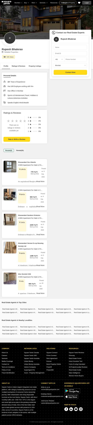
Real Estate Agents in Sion (28, 334)
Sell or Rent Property (68, 3)
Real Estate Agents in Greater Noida (49, 312)
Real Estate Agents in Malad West (12, 327)
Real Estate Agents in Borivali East (66, 334)
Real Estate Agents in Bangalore (66, 309)
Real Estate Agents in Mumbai (11, 309)
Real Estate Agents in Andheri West (31, 327)
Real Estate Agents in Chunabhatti (48, 334)
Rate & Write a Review (16, 139)
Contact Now (70, 72)
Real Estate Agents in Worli (28, 330)
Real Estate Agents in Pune (10, 312)
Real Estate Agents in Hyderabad (30, 312)
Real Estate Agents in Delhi (46, 309)
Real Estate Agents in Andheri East (67, 330)
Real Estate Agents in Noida (64, 312)
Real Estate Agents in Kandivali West (13, 334)
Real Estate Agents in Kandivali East (49, 330)
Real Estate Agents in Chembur (12, 330)
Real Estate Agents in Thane (83, 309)
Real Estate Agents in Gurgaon (29, 309)
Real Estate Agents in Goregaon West (67, 327)
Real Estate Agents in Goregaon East (49, 327)
